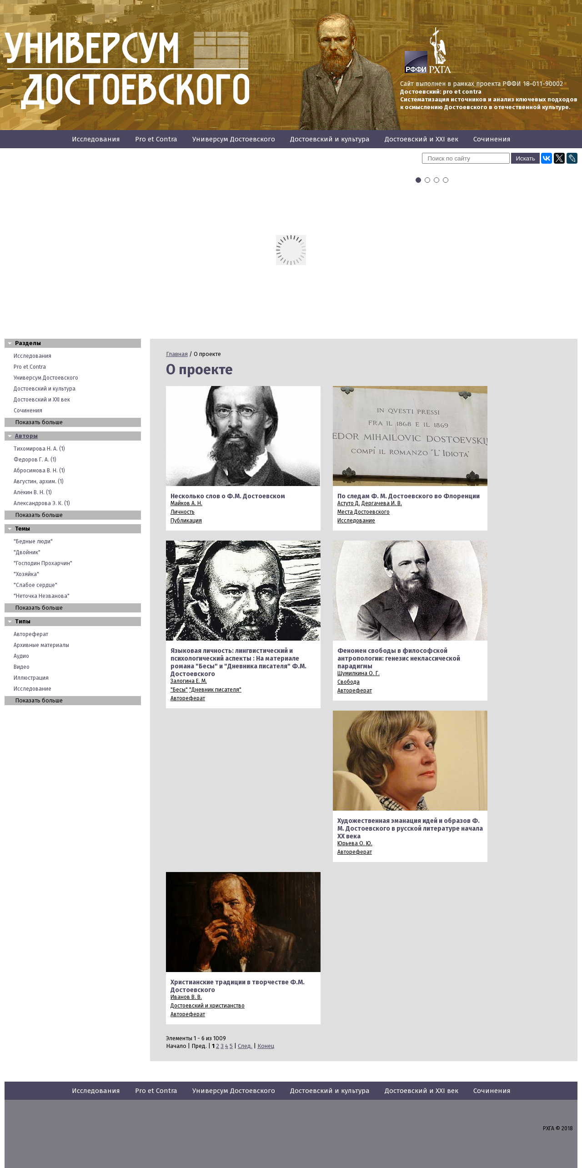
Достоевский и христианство (208, 1006)
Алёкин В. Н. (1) (33, 492)
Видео (22, 667)
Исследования (96, 139)
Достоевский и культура (330, 139)
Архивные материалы (41, 645)
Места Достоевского (363, 512)
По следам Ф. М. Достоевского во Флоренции (408, 496)
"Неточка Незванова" (42, 596)
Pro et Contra (156, 139)
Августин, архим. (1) (39, 481)
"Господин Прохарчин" (43, 563)
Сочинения (492, 139)
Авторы (26, 435)
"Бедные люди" (33, 541)
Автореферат (31, 634)
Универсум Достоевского (233, 139)
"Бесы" (179, 690)
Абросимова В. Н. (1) (39, 470)
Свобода (348, 682)
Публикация (186, 520)
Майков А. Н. (186, 503)
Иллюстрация (31, 678)
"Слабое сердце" (35, 585)
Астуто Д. (348, 503)
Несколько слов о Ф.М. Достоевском (228, 496)
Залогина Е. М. (189, 681)
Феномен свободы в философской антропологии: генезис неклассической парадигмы (398, 658)
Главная (177, 354)
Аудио (21, 656)
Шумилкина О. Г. (358, 673)
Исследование (32, 689)
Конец (265, 1046)
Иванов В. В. (186, 997)
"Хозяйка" (26, 574)
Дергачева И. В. (381, 503)
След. (245, 1046)
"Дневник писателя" (215, 690)
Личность (183, 512)
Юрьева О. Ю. (354, 843)
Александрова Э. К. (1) (42, 503)
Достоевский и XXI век (421, 139)
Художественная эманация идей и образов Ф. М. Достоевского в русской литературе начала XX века (410, 828)
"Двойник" (27, 552)
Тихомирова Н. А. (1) (39, 449)
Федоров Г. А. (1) (35, 459)
